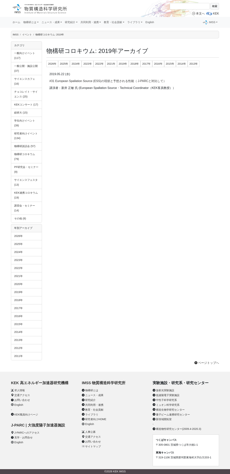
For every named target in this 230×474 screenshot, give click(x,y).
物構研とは (91, 390)
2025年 (18, 243)
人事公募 (90, 431)
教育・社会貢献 (94, 409)
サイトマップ (93, 446)
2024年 (18, 252)
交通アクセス (22, 395)
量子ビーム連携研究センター (173, 414)
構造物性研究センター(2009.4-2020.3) (178, 428)
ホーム (16, 22)
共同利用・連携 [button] (90, 22)
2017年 (18, 308)
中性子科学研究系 (166, 400)
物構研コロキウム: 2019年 (49, 34)
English (149, 22)
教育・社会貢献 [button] (113, 22)
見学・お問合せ (23, 437)
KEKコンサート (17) (26, 104)
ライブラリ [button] (133, 22)
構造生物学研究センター (170, 409)
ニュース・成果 (94, 395)
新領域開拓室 (164, 419)
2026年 (18, 235)
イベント (27, 34)
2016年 (18, 316)
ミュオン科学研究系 (167, 404)
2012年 (18, 348)
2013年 (18, 339)
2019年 (18, 292)
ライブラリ (91, 414)
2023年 (18, 260)
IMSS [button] (212, 22)
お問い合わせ (22, 400)
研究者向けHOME (95, 419)
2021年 (18, 276)
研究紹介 (90, 400)
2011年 (18, 356)
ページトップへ (206, 362)
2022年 (18, 268)
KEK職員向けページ (26, 414)
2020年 (18, 284)
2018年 (18, 300)
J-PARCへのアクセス (27, 432)
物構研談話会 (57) (24, 146)
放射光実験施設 (165, 390)
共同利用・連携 (94, 404)
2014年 (18, 331)
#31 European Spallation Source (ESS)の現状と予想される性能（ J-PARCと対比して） (107, 81)
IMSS (15, 34)
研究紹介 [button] (70, 22)
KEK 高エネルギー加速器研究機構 (39, 383)
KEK (216, 13)
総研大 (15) (21, 112)
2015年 (18, 324)
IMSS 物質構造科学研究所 (103, 383)
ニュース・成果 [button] (51, 22)
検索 (214, 6)
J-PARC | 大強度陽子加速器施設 (38, 425)
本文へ (198, 13)
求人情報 (19, 390)
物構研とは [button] (29, 22)
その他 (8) (20, 218)
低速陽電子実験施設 (167, 395)
